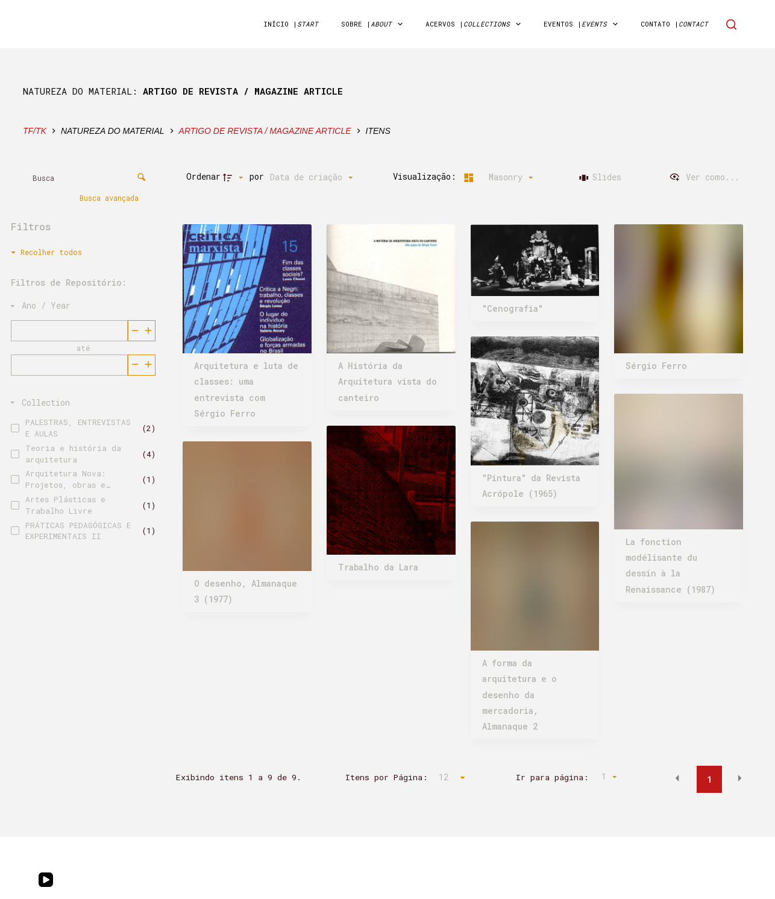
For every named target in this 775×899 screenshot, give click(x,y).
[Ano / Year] (80, 305)
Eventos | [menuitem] (583, 24)
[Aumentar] (135, 330)
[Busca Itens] (87, 177)
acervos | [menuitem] (475, 24)
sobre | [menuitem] (374, 24)
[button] (677, 778)
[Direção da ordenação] (234, 177)
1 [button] (709, 779)
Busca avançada (111, 197)
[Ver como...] (704, 177)
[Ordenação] (311, 177)
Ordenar (203, 176)
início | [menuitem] (290, 23)
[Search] (731, 24)
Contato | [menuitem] (674, 23)
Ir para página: (552, 777)
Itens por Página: (386, 777)
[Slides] (600, 177)
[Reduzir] (148, 330)
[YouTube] (46, 879)
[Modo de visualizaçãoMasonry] (496, 177)
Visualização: (427, 176)
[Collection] (80, 402)
